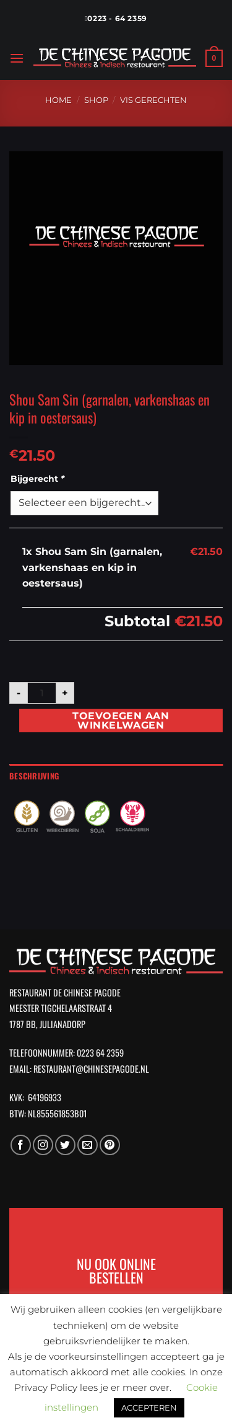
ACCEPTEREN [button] (149, 1407)
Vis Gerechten (153, 100)
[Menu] (16, 58)
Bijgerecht (39, 478)
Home (58, 100)
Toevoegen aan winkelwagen (120, 721)
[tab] (116, 776)
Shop (96, 100)
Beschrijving (34, 776)
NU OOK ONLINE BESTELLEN (116, 1270)
